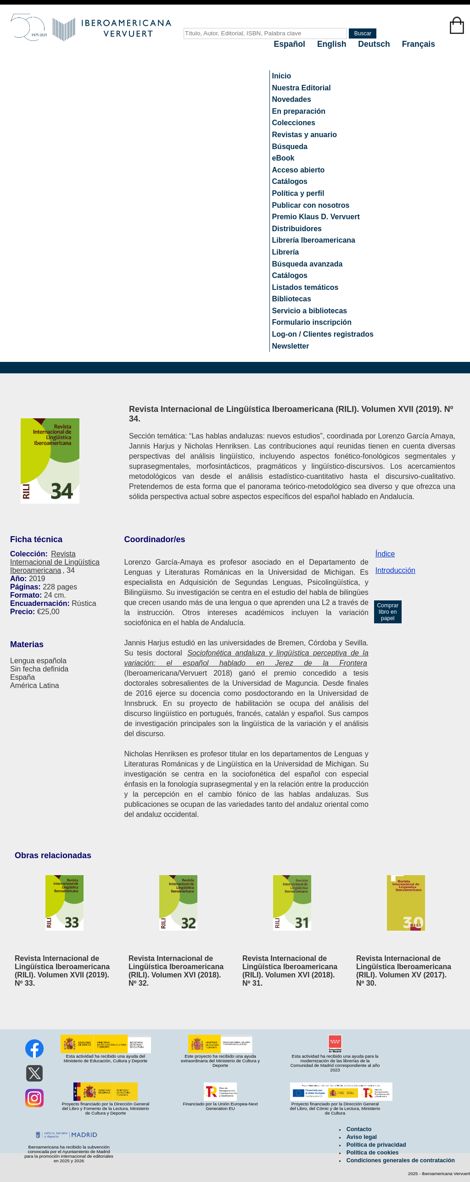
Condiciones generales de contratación (401, 1160)
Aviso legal (362, 1137)
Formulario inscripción (312, 322)
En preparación (298, 111)
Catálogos (290, 181)
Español (291, 44)
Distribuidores (297, 229)
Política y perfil (298, 193)
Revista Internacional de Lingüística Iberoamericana (55, 562)
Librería (285, 252)
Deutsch (375, 44)
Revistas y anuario (304, 135)
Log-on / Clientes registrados (323, 334)
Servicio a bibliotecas (309, 311)
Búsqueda (290, 146)
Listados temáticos (305, 287)
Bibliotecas (291, 299)
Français (418, 44)
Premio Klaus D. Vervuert (316, 217)
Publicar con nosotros (311, 205)
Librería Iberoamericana (313, 240)
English (332, 44)
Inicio (281, 76)
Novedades (291, 99)
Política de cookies (373, 1152)
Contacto (359, 1129)
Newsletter (290, 346)
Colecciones (293, 123)
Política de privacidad (376, 1145)
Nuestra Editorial (301, 88)
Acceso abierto (298, 170)
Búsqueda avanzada (307, 264)
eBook (283, 158)
